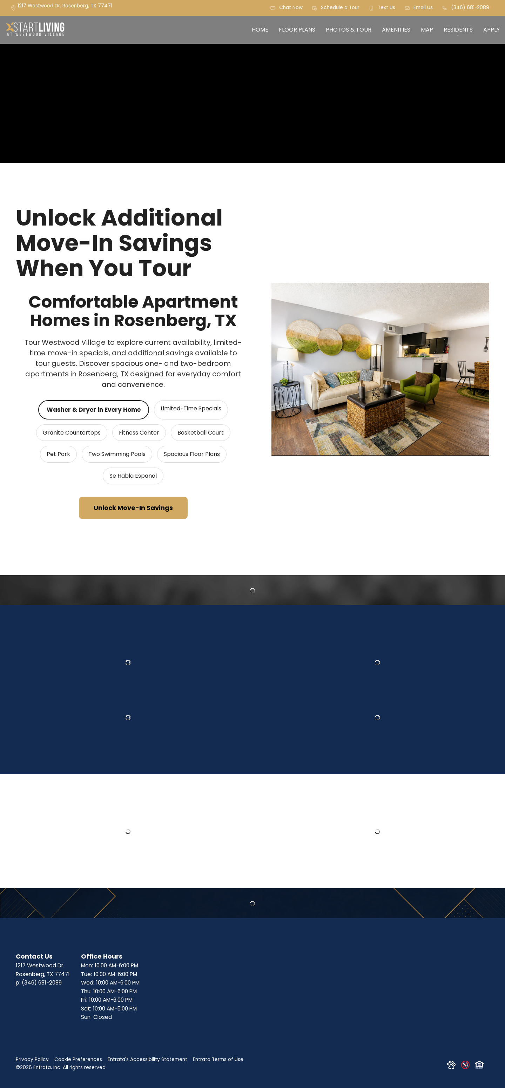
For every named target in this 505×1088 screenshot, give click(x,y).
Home (260, 30)
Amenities (396, 30)
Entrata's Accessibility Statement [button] (147, 1059)
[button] (286, 8)
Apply (491, 30)
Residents (458, 30)
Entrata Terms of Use (218, 1059)
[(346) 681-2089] (465, 8)
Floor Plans (297, 30)
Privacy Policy (32, 1059)
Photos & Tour (348, 30)
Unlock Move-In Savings (133, 507)
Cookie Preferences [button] (78, 1059)
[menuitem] (260, 30)
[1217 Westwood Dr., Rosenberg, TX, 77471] (65, 8)
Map (427, 30)
